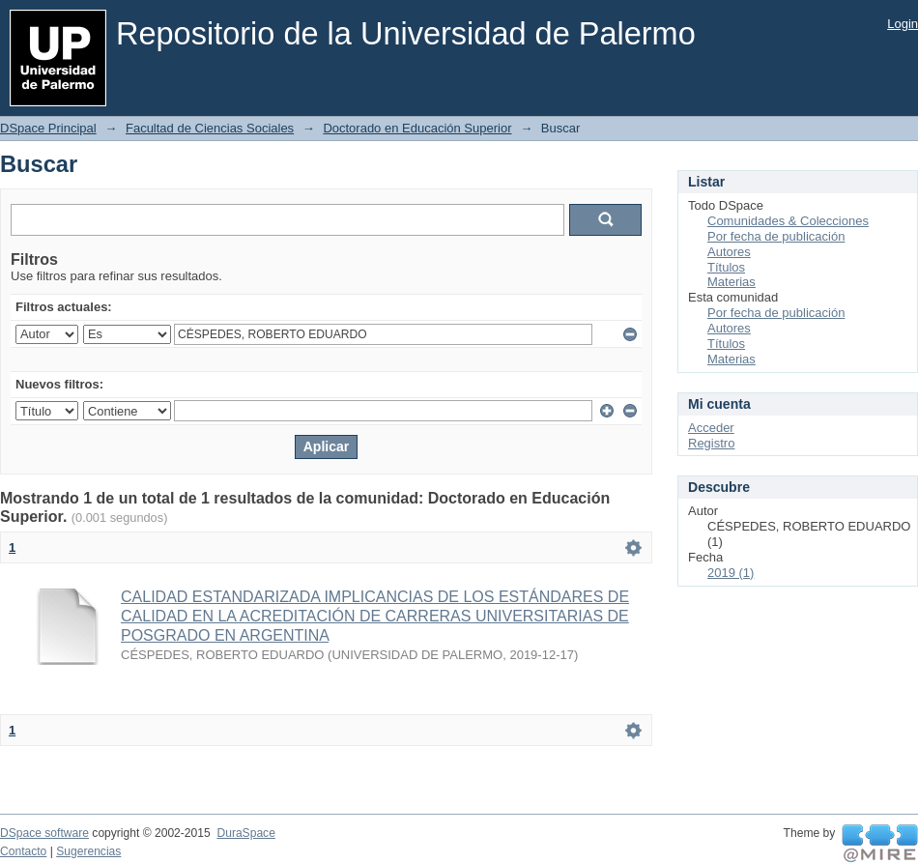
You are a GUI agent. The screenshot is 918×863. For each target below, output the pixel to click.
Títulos (726, 267)
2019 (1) (730, 572)
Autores (729, 252)
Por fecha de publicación (776, 236)
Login (902, 23)
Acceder (711, 427)
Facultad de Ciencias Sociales (210, 128)
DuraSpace (245, 833)
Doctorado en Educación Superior (417, 128)
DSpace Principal (48, 128)
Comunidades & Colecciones (788, 221)
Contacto (23, 851)
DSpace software (44, 833)
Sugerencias (88, 851)
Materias (731, 281)
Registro (711, 443)
